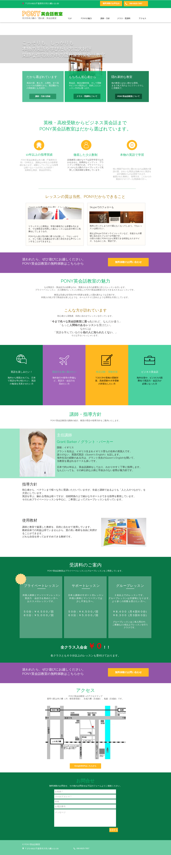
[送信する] (113, 830)
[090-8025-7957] (136, 3)
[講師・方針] (105, 18)
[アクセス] (142, 18)
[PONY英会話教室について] (128, 96)
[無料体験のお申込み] (111, 3)
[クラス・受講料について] (87, 96)
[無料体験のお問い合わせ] (128, 262)
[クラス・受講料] (123, 18)
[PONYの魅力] (86, 18)
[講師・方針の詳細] (42, 96)
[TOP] (70, 18)
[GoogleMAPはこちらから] (85, 766)
